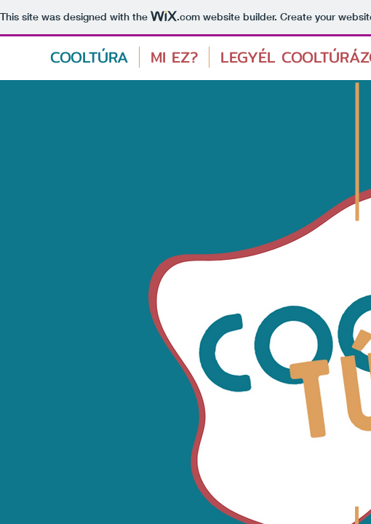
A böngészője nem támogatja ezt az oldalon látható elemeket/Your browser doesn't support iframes (185, 262)
